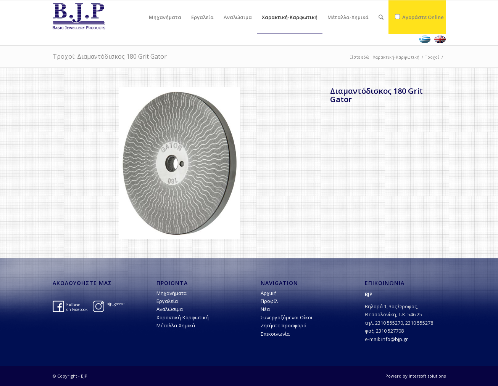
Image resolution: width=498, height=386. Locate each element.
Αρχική (269, 293)
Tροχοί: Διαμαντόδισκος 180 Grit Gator (110, 56)
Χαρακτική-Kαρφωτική (396, 57)
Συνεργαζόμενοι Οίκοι (287, 317)
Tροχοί (432, 57)
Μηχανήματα (171, 293)
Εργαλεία (167, 301)
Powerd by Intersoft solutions (415, 376)
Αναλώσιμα (169, 309)
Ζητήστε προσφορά (283, 325)
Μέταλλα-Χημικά (175, 325)
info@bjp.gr (394, 339)
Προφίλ (269, 301)
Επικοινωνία (275, 333)
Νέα (265, 309)
